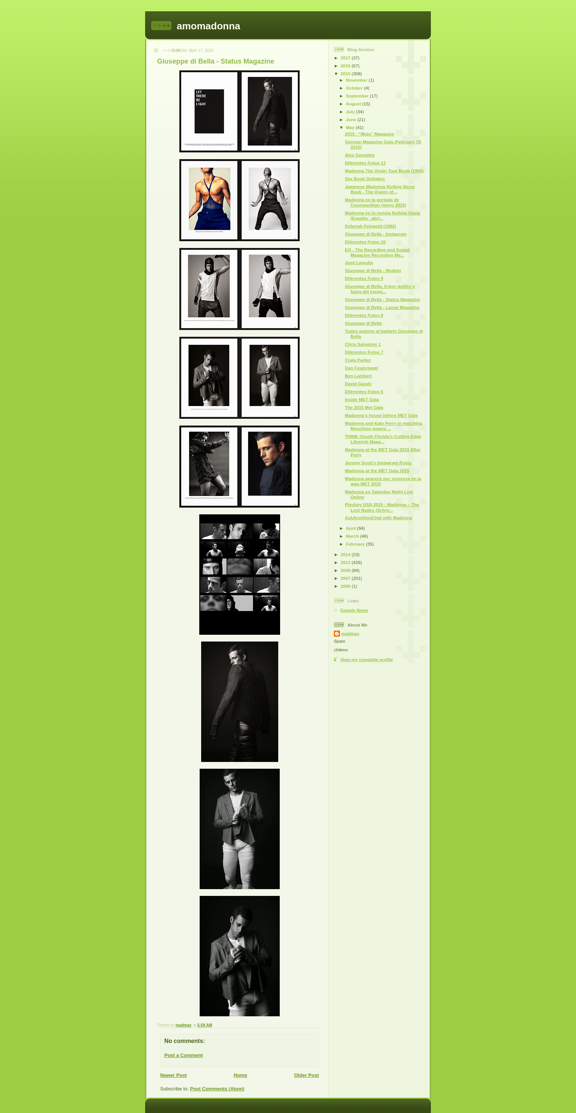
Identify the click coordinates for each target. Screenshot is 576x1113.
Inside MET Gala (362, 399)
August (354, 103)
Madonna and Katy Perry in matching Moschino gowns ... (383, 426)
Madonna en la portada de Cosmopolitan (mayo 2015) (375, 202)
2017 (346, 57)
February (356, 543)
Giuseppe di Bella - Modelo (373, 270)
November (357, 80)
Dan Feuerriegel (361, 367)
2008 (346, 570)
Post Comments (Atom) (217, 1089)
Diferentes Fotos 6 (364, 391)
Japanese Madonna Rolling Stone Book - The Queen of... (380, 189)
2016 (346, 65)
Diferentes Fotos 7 (364, 352)
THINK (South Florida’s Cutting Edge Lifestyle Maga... (383, 439)
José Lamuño (359, 262)
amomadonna (208, 26)
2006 (346, 586)
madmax (350, 633)
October (355, 87)
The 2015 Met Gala (364, 407)
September (358, 95)
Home (240, 1075)
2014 (346, 554)
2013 (346, 562)
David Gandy (358, 383)
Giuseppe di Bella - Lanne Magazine (382, 307)
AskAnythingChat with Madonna (378, 517)
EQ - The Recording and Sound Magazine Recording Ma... (377, 252)
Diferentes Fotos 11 (365, 162)
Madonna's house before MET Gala (381, 415)
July (351, 111)
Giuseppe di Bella (363, 323)
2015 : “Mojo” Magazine (369, 133)
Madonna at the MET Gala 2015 (377, 470)
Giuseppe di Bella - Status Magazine (382, 299)
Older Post (306, 1075)
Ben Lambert (358, 375)
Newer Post (173, 1075)
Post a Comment (183, 1055)
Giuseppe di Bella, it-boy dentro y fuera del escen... (380, 289)
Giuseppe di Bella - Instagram (375, 233)
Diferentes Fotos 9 (364, 278)
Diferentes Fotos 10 (365, 241)
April (351, 528)
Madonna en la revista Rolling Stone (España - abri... (382, 215)
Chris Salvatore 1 (363, 344)
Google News (354, 610)
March (353, 536)
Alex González (359, 154)
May (351, 127)
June (352, 119)
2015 (346, 73)
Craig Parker (358, 359)
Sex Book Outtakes (365, 178)
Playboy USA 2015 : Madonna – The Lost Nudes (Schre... (382, 507)
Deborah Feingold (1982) (370, 226)
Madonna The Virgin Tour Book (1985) (384, 170)
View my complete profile (366, 659)
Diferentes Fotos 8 (364, 315)
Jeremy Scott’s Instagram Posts (378, 462)
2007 (346, 578)
